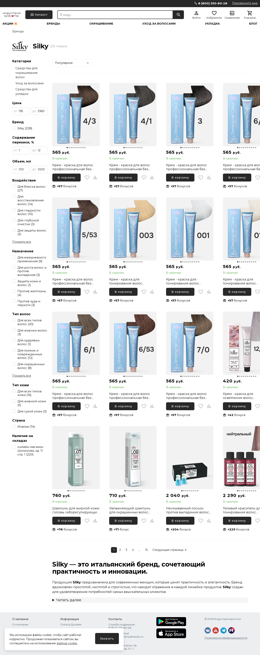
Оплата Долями (70, 624)
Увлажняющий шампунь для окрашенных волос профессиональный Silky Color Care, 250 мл (130, 510)
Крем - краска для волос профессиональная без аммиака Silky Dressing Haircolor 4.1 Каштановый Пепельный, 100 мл (129, 167)
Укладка (212, 23)
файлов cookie (67, 643)
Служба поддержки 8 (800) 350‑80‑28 (121, 626)
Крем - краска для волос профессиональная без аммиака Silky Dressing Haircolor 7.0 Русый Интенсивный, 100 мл (186, 396)
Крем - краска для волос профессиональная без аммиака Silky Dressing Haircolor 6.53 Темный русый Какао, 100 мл (132, 396)
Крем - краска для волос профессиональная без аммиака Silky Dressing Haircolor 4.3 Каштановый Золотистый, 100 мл (73, 167)
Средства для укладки (26, 91)
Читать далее (68, 600)
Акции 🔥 (9, 23)
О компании (20, 624)
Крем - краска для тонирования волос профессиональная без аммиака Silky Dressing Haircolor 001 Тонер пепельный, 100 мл (185, 281)
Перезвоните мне (245, 3)
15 (146, 550)
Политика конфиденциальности (226, 637)
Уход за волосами (159, 23)
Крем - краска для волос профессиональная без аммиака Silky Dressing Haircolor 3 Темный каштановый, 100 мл (186, 167)
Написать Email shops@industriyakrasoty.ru (125, 635)
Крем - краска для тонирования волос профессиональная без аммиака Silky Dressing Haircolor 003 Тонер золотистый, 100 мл (128, 281)
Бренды (53, 23)
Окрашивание (101, 23)
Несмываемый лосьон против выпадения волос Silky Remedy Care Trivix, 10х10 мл (187, 510)
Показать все (21, 242)
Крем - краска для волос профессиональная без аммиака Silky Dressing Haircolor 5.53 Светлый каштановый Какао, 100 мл (74, 281)
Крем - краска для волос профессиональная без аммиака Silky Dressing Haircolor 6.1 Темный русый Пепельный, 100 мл (74, 396)
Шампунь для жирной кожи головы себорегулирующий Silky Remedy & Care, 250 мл (75, 510)
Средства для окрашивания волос (26, 72)
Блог (253, 23)
